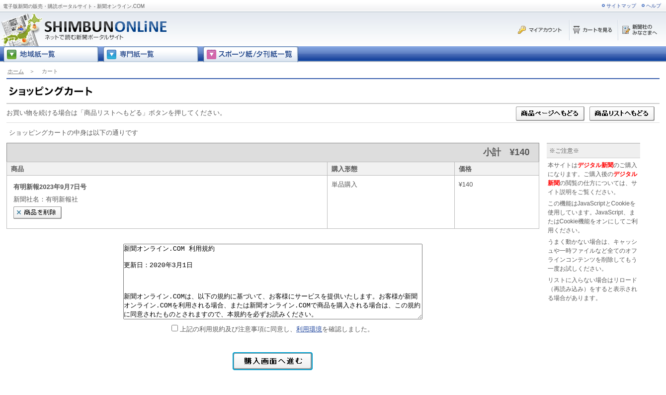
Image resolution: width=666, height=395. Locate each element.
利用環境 (309, 329)
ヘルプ (653, 5)
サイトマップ (621, 5)
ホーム (15, 71)
